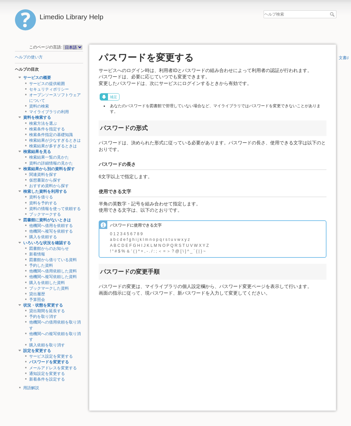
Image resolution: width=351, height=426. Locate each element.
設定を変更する (37, 350)
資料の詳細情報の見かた (51, 163)
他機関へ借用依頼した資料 (53, 271)
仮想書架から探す (45, 180)
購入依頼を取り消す (47, 345)
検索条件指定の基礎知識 (51, 134)
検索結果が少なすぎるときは (55, 140)
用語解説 (31, 388)
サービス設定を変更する (51, 356)
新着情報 (37, 254)
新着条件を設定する (47, 379)
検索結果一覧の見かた (49, 157)
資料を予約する (43, 203)
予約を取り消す (43, 316)
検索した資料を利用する (45, 191)
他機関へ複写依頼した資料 (53, 276)
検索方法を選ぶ (43, 123)
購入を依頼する (43, 237)
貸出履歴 (37, 294)
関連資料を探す (43, 174)
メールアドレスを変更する (53, 368)
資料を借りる (41, 197)
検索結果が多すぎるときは (53, 146)
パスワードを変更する (49, 362)
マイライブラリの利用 (49, 111)
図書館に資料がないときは (47, 220)
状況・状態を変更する (43, 305)
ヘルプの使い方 (29, 57)
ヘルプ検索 (333, 14)
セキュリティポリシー (49, 89)
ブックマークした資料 (49, 288)
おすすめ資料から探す (49, 185)
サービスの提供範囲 (47, 83)
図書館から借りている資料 (53, 259)
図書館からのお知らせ (49, 248)
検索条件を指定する (47, 129)
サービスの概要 (37, 77)
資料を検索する (37, 117)
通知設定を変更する (47, 373)
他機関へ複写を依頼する (51, 231)
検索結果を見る (37, 151)
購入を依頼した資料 (47, 282)
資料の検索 (39, 106)
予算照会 (37, 299)
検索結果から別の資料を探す (49, 169)
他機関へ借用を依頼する (51, 225)
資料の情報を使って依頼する (55, 208)
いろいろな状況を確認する (47, 243)
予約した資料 (41, 265)
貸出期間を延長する (47, 311)
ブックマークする (45, 214)
